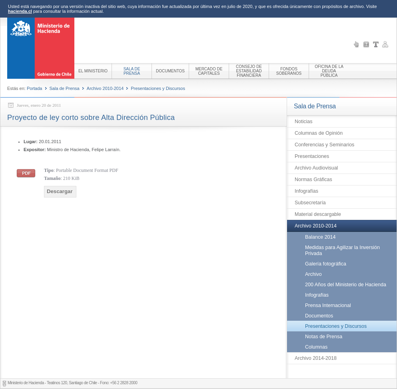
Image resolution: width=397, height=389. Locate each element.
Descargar (60, 191)
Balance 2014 (320, 237)
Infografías (306, 191)
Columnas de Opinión (319, 133)
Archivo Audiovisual (316, 168)
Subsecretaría (310, 202)
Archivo (313, 274)
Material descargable (318, 214)
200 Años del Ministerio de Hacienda (345, 284)
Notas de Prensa (323, 336)
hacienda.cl (20, 11)
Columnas (316, 347)
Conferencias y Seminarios (324, 145)
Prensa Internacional (328, 305)
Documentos (319, 316)
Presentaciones (312, 156)
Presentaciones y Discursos (158, 88)
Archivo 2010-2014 (105, 88)
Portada (34, 88)
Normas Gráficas (313, 179)
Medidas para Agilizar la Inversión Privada (342, 250)
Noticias (303, 121)
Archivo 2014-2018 (316, 358)
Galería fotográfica (325, 264)
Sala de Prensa (65, 88)
